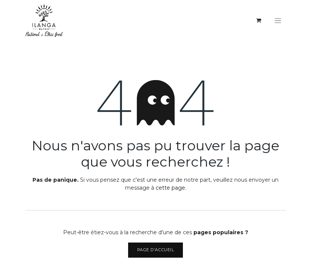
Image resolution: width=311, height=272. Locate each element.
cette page (170, 187)
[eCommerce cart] (259, 20)
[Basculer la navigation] (278, 20)
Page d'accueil (155, 249)
